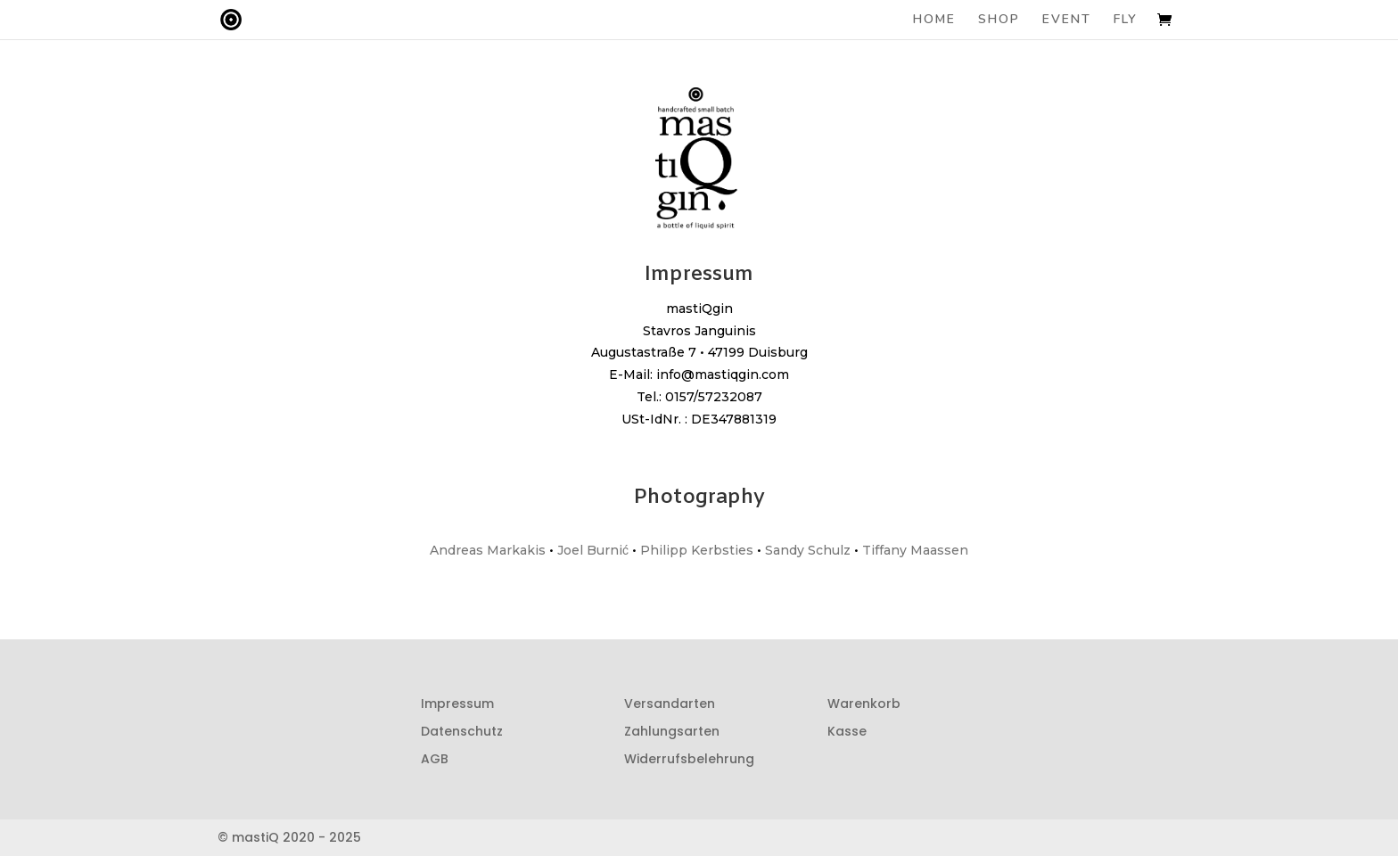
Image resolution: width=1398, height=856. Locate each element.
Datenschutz (462, 731)
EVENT (1066, 20)
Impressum (457, 703)
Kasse (847, 731)
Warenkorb (863, 703)
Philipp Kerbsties (696, 550)
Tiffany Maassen (915, 550)
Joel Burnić (593, 550)
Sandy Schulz (808, 550)
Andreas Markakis (488, 550)
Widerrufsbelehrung (689, 759)
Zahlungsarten (672, 731)
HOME (934, 20)
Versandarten (669, 703)
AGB (434, 759)
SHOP (999, 20)
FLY (1126, 20)
